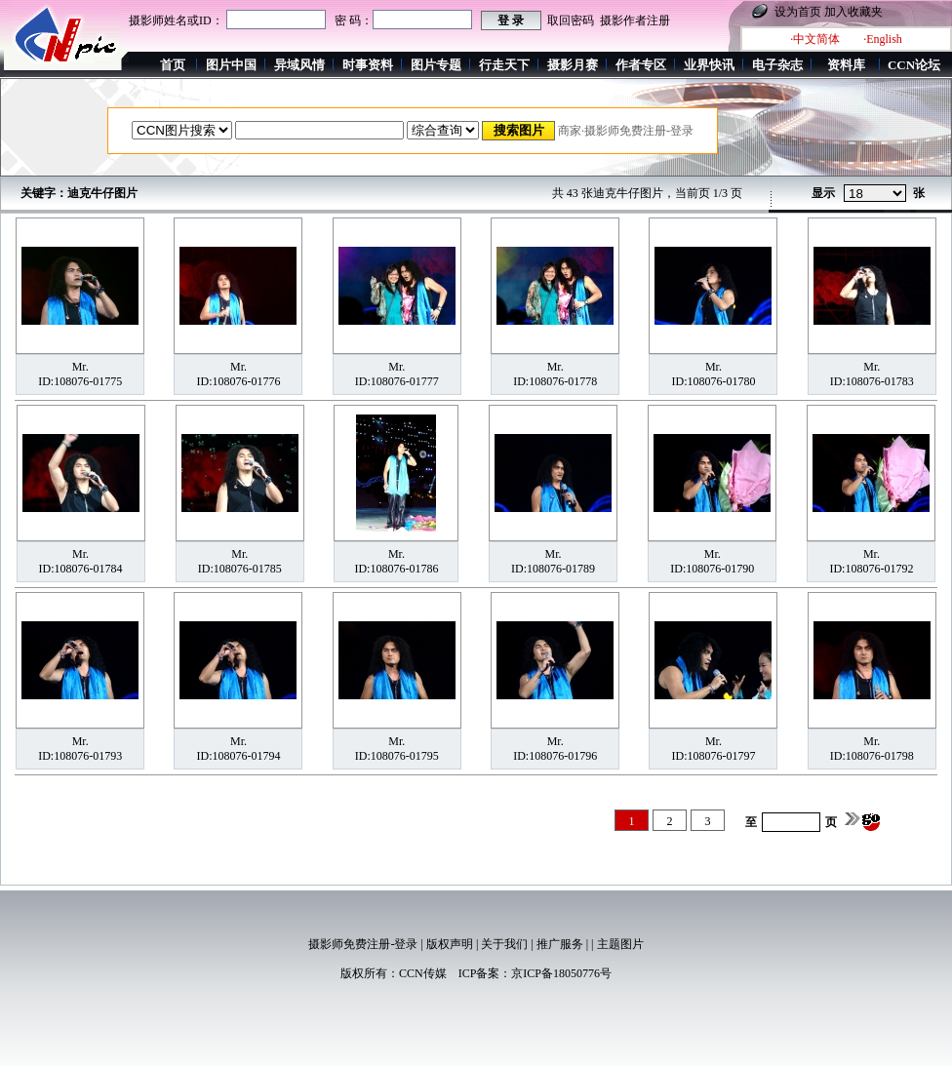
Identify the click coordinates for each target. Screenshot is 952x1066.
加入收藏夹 (853, 12)
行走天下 (504, 65)
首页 (172, 65)
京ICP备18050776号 (561, 973)
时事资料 (367, 65)
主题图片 (620, 944)
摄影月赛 (572, 65)
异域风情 (299, 65)
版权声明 (449, 944)
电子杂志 (777, 65)
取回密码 (570, 20)
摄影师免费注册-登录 (362, 944)
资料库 (846, 65)
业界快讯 (709, 65)
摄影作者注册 (635, 20)
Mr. (80, 367)
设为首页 (797, 12)
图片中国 (231, 65)
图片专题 (436, 65)
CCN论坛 (914, 65)
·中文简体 (815, 39)
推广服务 (559, 944)
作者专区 (640, 65)
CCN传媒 (423, 973)
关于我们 (504, 944)
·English (882, 39)
